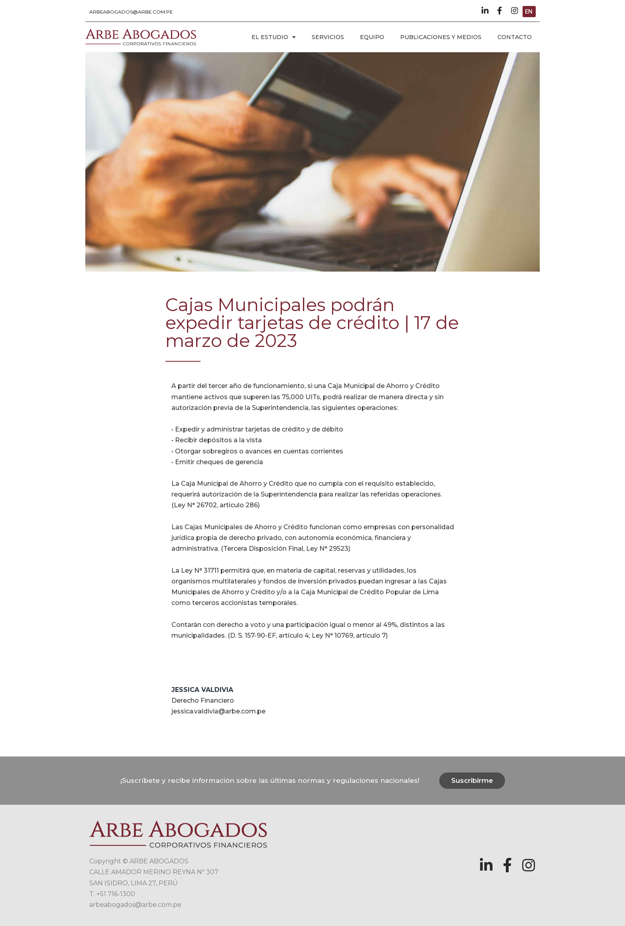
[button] (131, 12)
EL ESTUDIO (274, 37)
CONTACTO (514, 37)
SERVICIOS (328, 37)
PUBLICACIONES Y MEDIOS (441, 37)
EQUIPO (372, 37)
